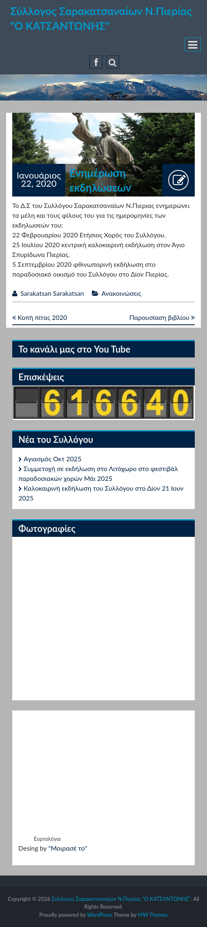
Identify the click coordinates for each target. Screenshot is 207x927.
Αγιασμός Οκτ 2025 (52, 458)
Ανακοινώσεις (121, 293)
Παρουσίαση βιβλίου (162, 317)
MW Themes (153, 914)
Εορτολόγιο (47, 838)
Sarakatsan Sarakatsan (52, 293)
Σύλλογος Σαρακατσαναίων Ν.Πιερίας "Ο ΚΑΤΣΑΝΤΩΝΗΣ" (120, 899)
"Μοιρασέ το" (67, 848)
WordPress (99, 914)
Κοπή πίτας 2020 (39, 317)
